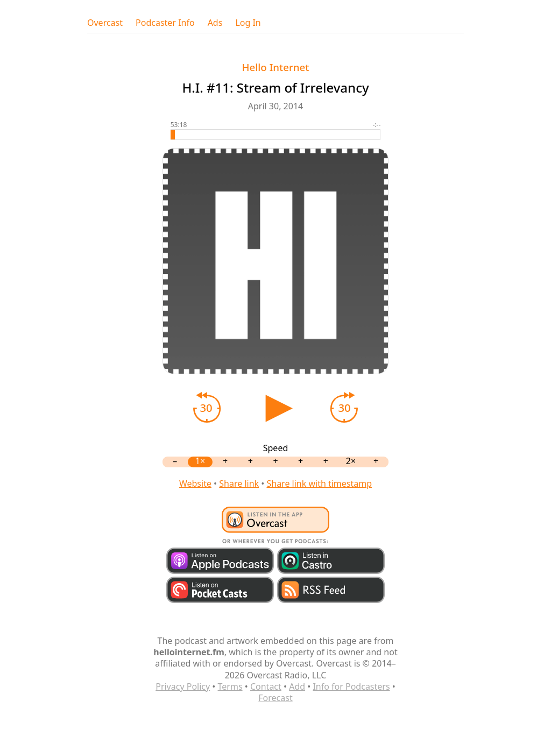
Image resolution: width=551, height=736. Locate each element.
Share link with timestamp (319, 483)
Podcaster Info (165, 23)
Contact (265, 686)
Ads (215, 23)
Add (297, 686)
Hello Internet (275, 67)
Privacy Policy (183, 686)
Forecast (275, 698)
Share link (239, 483)
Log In (247, 23)
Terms (230, 686)
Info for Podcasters (351, 686)
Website (195, 483)
